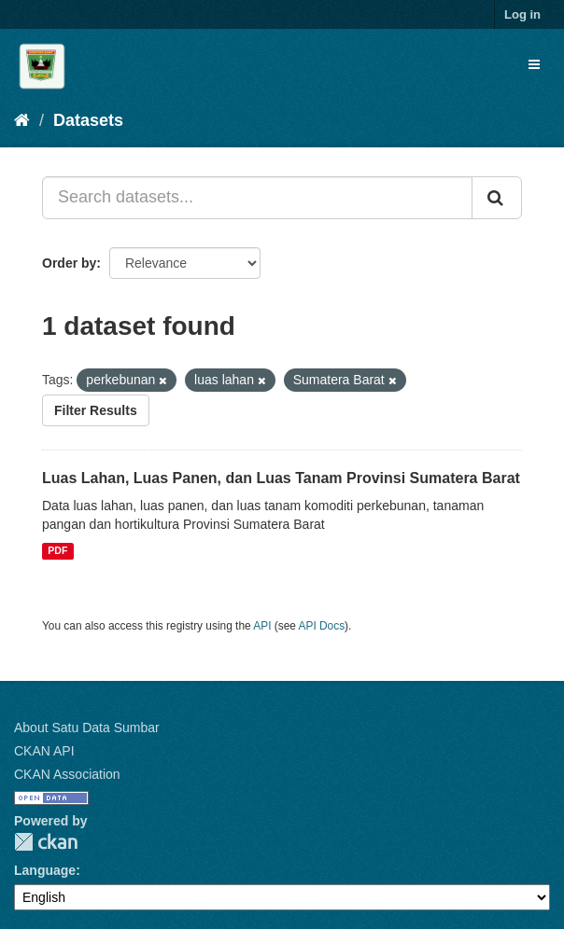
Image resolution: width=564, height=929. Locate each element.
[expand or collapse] (534, 64)
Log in (522, 14)
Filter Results (95, 410)
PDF (57, 551)
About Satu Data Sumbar (87, 727)
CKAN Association (67, 774)
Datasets (88, 120)
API (262, 625)
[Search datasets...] (257, 197)
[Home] (22, 120)
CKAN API (44, 750)
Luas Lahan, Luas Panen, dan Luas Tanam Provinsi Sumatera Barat (281, 478)
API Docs (322, 625)
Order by (69, 263)
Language (45, 870)
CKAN (46, 842)
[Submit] (497, 197)
